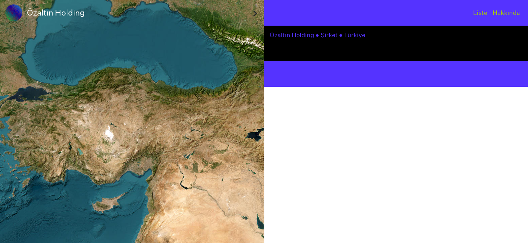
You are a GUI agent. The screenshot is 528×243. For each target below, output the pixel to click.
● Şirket (327, 34)
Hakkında (506, 12)
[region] (132, 121)
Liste (480, 12)
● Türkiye (353, 34)
